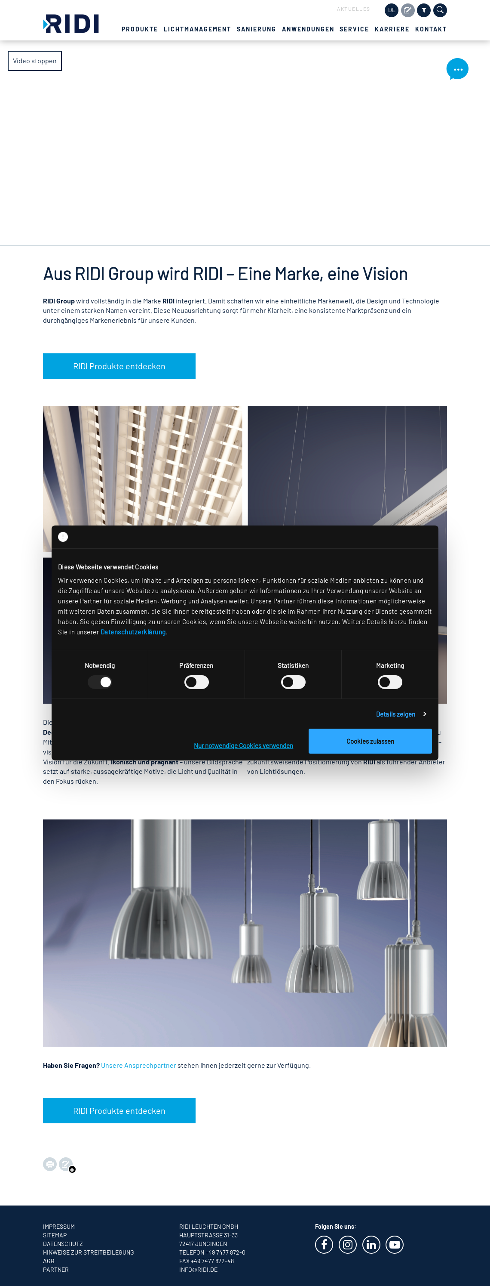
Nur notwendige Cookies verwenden (243, 745)
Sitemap (55, 1235)
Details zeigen (395, 714)
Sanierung (256, 29)
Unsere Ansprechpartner (138, 1065)
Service (354, 29)
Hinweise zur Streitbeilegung (88, 1252)
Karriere (392, 29)
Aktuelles (354, 9)
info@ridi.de (198, 1269)
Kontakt (431, 29)
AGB (49, 1260)
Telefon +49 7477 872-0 (212, 1252)
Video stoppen (35, 60)
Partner (56, 1269)
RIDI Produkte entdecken (119, 366)
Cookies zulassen (370, 741)
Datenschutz (63, 1243)
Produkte (140, 29)
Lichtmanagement (197, 29)
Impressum (59, 1226)
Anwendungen (308, 29)
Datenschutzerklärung (133, 632)
